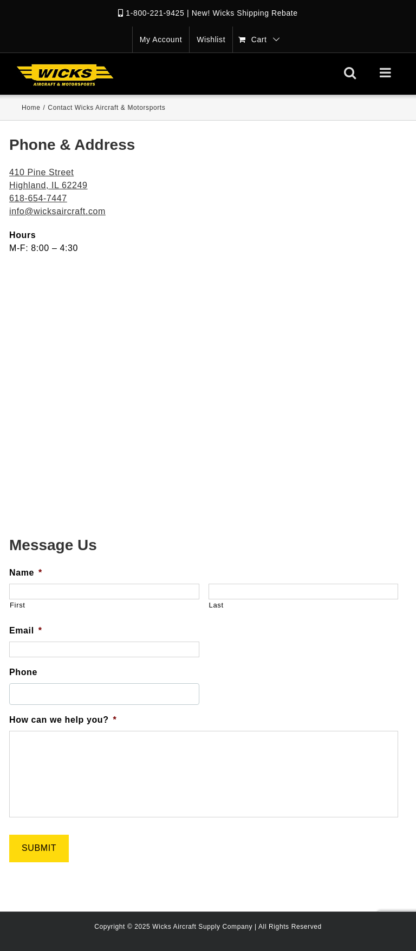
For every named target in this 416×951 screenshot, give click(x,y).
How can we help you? (62, 719)
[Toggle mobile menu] (386, 72)
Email (25, 630)
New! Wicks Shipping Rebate (245, 13)
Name (25, 572)
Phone (23, 672)
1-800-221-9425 (155, 13)
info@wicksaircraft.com (57, 211)
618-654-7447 (38, 198)
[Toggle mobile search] (350, 72)
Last (216, 605)
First (17, 605)
